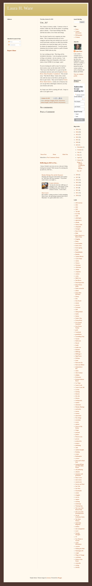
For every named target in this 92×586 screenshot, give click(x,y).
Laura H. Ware (20, 8)
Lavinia (77, 389)
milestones (78, 404)
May (78, 155)
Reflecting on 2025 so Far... (48, 163)
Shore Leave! (45, 193)
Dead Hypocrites (79, 282)
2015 (77, 182)
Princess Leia (78, 436)
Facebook (77, 307)
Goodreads (78, 332)
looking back (78, 400)
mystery (77, 413)
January (79, 160)
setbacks (51, 102)
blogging (52, 100)
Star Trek (77, 486)
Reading (77, 452)
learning (77, 391)
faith (76, 309)
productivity (78, 441)
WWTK (77, 567)
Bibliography (78, 35)
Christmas (78, 265)
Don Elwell (78, 301)
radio (76, 447)
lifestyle (77, 398)
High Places (78, 356)
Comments (11, 45)
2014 (77, 185)
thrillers (77, 526)
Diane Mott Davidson (78, 293)
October (79, 149)
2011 (77, 193)
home (76, 360)
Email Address (78, 96)
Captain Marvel (79, 256)
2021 (77, 139)
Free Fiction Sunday (78, 327)
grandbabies (78, 334)
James (77, 370)
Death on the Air (79, 288)
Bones (77, 241)
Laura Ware (79, 51)
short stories (78, 480)
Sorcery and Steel (79, 484)
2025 (77, 129)
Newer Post (43, 154)
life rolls (77, 396)
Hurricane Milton (79, 364)
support (77, 499)
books (76, 250)
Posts (10, 41)
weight (77, 553)
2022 (77, 137)
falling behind (79, 311)
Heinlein (77, 349)
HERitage (77, 351)
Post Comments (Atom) (53, 157)
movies (77, 411)
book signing (78, 247)
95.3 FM (77, 213)
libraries (77, 394)
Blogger (60, 578)
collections (78, 267)
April (78, 157)
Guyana (77, 338)
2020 (77, 142)
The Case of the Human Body (79, 508)
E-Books (77, 37)
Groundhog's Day (79, 336)
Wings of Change (79, 555)
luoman (49, 578)
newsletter (78, 420)
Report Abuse (11, 50)
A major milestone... (54, 183)
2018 (77, 174)
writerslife (78, 563)
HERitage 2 (78, 354)
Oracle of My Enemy (78, 427)
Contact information (78, 32)
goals (76, 330)
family (77, 314)
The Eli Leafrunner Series (80, 516)
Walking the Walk (80, 548)
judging (77, 375)
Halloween (78, 341)
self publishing (79, 469)
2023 (77, 134)
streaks (77, 493)
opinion (77, 424)
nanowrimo (78, 415)
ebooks (56, 100)
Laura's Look (78, 385)
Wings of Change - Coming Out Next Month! (81, 165)
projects (77, 443)
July (78, 152)
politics (77, 434)
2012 (77, 190)
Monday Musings (79, 407)
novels (77, 422)
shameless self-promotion (59, 102)
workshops (78, 557)
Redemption (78, 456)
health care (78, 347)
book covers (78, 245)
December (80, 147)
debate (77, 290)
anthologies (47, 100)
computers (78, 271)
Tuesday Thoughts (77, 533)
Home (54, 154)
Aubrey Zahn (78, 224)
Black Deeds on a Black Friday (79, 236)
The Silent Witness (78, 520)
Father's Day (78, 318)
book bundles (78, 243)
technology (78, 503)
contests (77, 274)
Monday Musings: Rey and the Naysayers (52, 175)
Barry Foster (78, 231)
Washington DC (79, 550)
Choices (77, 263)
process (77, 439)
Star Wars (77, 488)
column (77, 269)
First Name (77, 101)
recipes (77, 454)
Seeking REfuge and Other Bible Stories (79, 466)
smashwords (78, 482)
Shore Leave (78, 477)
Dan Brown (78, 280)
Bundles (77, 254)
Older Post (65, 154)
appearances (78, 220)
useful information (78, 543)
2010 (77, 195)
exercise (77, 305)
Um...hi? (79, 171)
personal (77, 432)
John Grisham (79, 372)
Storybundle (78, 490)
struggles (77, 495)
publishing (78, 445)
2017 (77, 177)
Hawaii (77, 343)
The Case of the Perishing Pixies (79, 512)
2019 (77, 145)
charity (77, 261)
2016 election (78, 203)
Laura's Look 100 (79, 387)
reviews (77, 458)
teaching (77, 501)
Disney (77, 296)
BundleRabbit (79, 252)
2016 (77, 180)
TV (76, 537)
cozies (77, 276)
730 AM (77, 211)
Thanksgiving (78, 506)
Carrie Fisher (78, 258)
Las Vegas (78, 383)
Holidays (77, 358)
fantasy (77, 316)
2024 (77, 132)
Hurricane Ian (78, 362)
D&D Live (78, 278)
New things (78, 418)
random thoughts (45, 102)
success (77, 497)
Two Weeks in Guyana (79, 539)
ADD (76, 216)
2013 (77, 187)
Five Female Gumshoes (78, 323)
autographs (78, 226)
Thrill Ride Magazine (78, 523)
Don (76, 298)
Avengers (77, 229)
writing (77, 565)
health (77, 345)
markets (77, 402)
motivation (78, 409)
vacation (77, 546)
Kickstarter (78, 377)
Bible (76, 233)
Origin (77, 430)
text (77, 116)
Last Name (77, 106)
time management (80, 528)
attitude (77, 222)
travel (76, 531)
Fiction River (62, 100)
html (77, 114)
